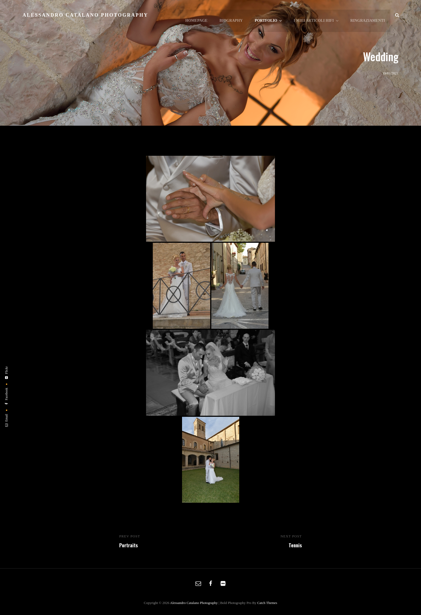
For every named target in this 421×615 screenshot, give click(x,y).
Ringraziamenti (367, 15)
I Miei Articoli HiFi (317, 15)
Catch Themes (267, 603)
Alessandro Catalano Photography (85, 15)
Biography (231, 15)
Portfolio (269, 15)
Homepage (197, 15)
